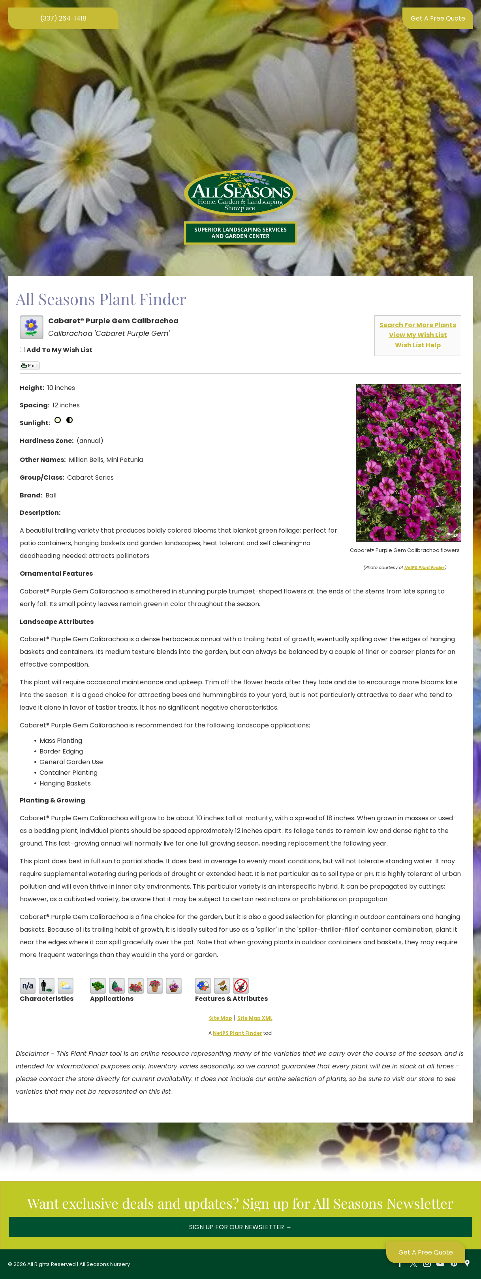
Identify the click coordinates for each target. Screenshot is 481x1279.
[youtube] (440, 1264)
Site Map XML (254, 1018)
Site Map (220, 1018)
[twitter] (413, 1264)
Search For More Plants (418, 325)
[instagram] (427, 1264)
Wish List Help (418, 345)
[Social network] (467, 1264)
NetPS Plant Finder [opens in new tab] (237, 1033)
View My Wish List (418, 334)
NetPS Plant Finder (424, 567)
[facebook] (400, 1264)
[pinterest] (454, 1264)
